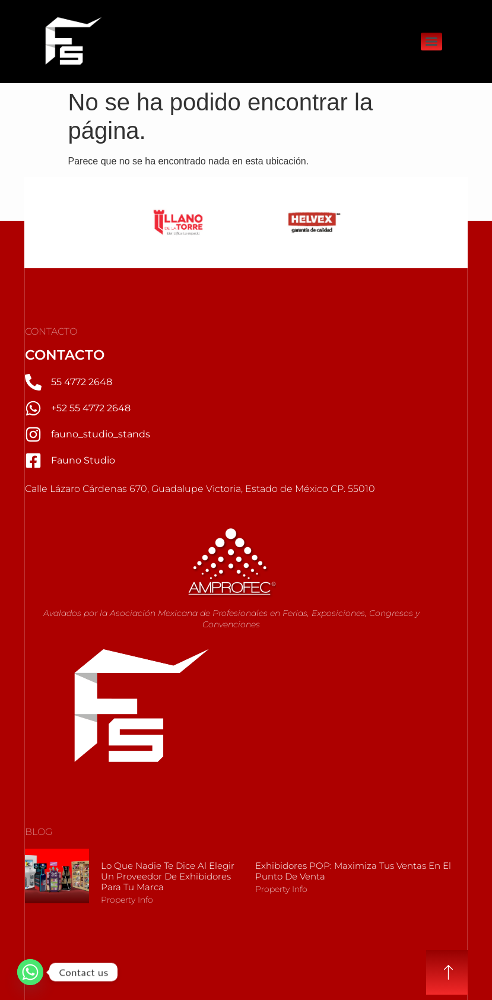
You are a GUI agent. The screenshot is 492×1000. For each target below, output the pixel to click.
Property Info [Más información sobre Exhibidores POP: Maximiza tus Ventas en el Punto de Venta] (281, 889)
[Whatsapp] (30, 972)
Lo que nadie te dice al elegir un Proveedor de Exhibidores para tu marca (167, 876)
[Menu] (431, 41)
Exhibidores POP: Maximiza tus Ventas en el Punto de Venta (353, 871)
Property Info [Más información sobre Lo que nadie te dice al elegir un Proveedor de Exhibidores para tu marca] (127, 899)
